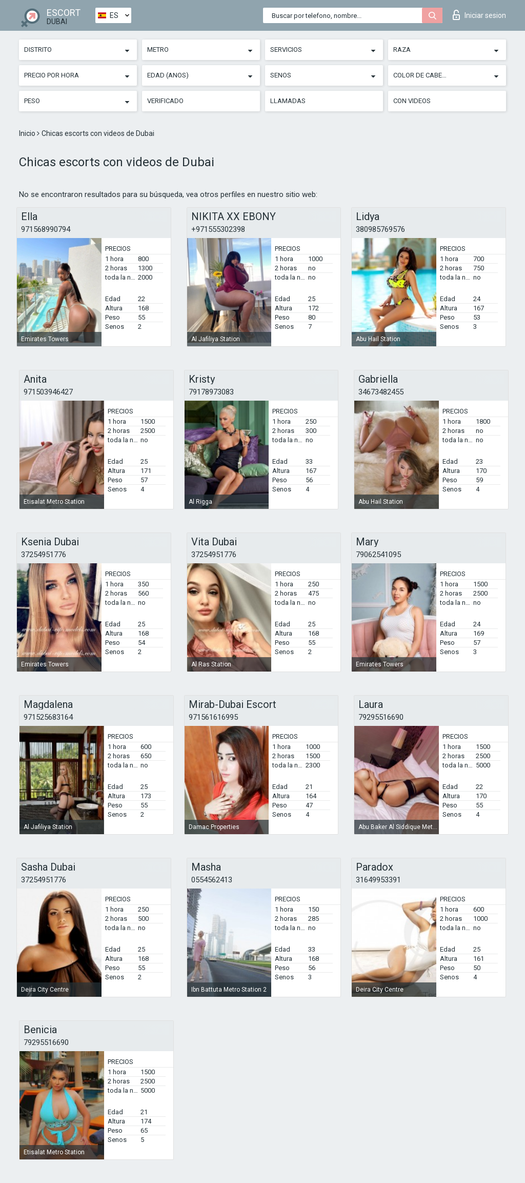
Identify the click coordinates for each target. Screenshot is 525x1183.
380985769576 (380, 229)
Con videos (412, 101)
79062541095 (378, 554)
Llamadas (288, 101)
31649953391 (378, 879)
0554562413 (211, 879)
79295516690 (380, 717)
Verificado (165, 101)
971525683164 (48, 717)
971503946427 (48, 392)
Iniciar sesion (479, 15)
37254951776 (43, 554)
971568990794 (45, 229)
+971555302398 (218, 229)
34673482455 (380, 392)
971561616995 (213, 717)
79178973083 (211, 392)
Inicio (28, 133)
